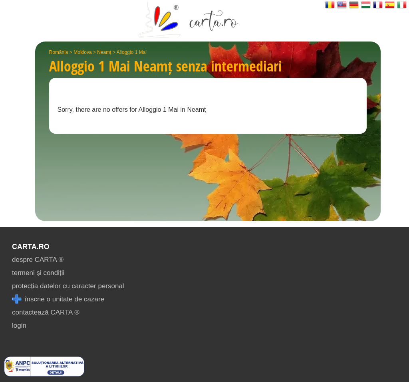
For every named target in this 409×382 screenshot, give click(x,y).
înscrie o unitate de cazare (58, 299)
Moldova (82, 52)
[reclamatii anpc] (44, 374)
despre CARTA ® (38, 259)
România (58, 52)
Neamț (104, 52)
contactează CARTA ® (45, 312)
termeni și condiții (38, 273)
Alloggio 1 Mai (132, 52)
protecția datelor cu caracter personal (68, 286)
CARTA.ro (31, 247)
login (19, 325)
